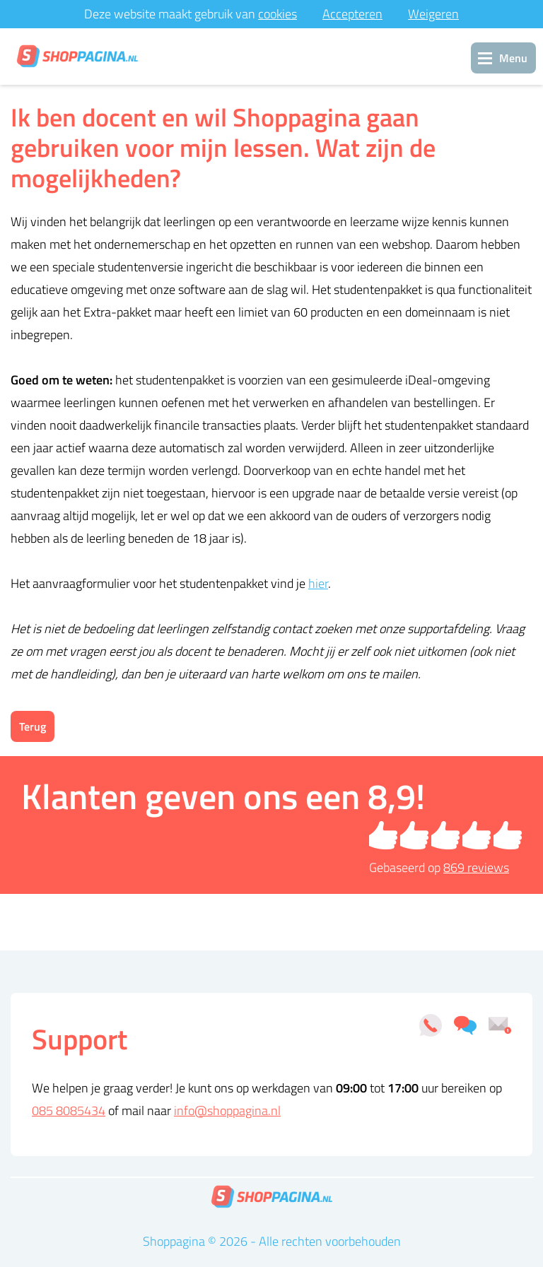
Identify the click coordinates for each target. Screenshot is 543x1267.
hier (318, 583)
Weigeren (433, 13)
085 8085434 (68, 1110)
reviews (476, 867)
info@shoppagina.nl (227, 1110)
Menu (513, 57)
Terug (32, 726)
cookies (277, 13)
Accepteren (352, 13)
